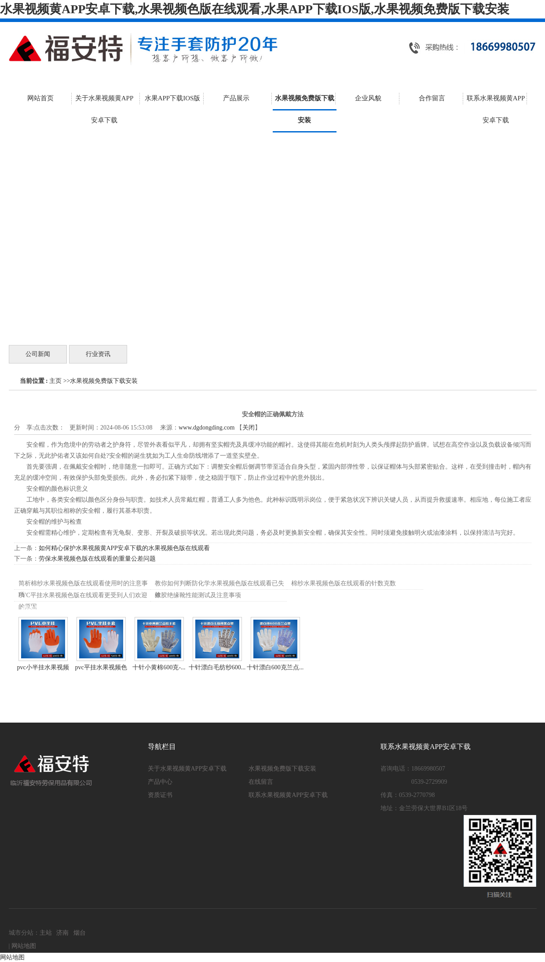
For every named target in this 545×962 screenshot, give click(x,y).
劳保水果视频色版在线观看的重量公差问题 (97, 558)
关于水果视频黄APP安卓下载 (187, 768)
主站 (46, 932)
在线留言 (261, 781)
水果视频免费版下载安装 (104, 381)
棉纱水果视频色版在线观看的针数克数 (343, 583)
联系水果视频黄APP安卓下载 (288, 795)
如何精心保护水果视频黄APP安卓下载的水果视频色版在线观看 (124, 548)
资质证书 (160, 795)
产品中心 (160, 781)
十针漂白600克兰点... (275, 667)
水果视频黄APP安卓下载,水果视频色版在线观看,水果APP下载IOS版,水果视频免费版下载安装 (254, 9)
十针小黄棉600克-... (158, 667)
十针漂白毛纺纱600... (217, 667)
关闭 (248, 427)
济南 (62, 932)
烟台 (79, 932)
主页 (55, 381)
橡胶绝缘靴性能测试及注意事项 (198, 595)
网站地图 (23, 946)
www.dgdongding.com (206, 427)
